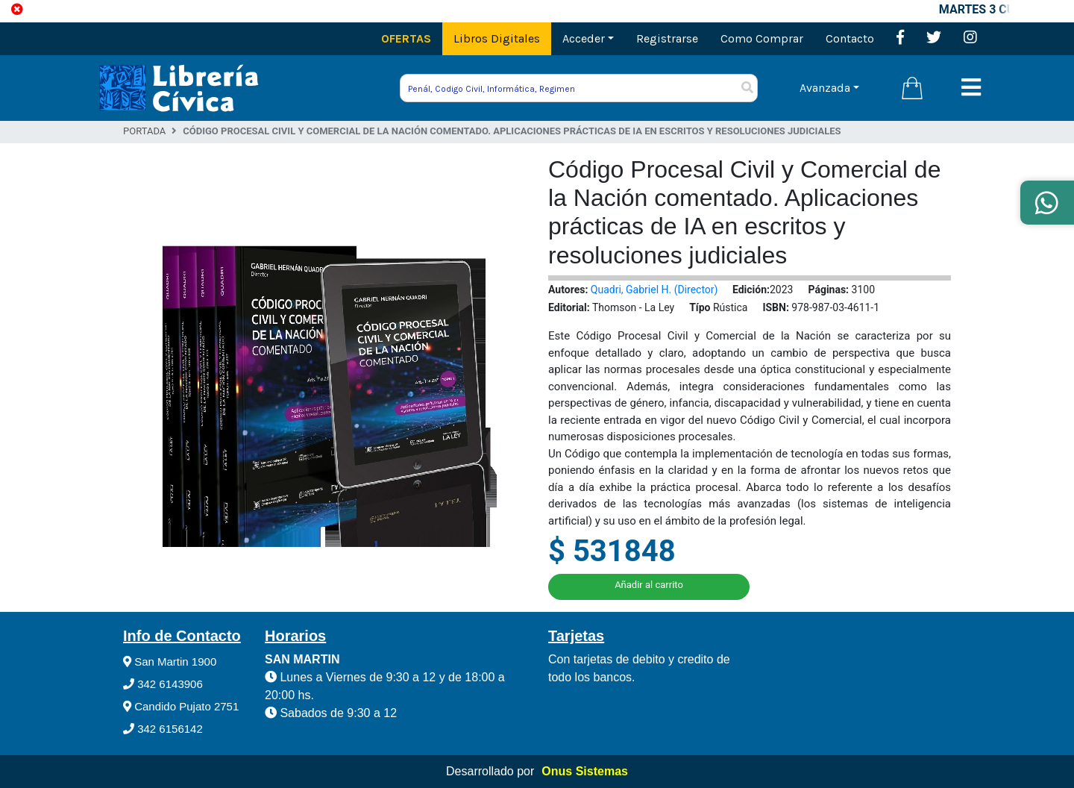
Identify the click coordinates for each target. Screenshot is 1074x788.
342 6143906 (163, 684)
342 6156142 (163, 728)
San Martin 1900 (169, 661)
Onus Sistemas (584, 771)
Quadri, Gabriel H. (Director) (654, 290)
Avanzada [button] (825, 88)
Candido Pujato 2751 (181, 706)
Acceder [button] (583, 38)
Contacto (850, 38)
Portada (144, 131)
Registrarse (667, 38)
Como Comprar (761, 38)
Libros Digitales (496, 38)
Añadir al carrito (649, 584)
